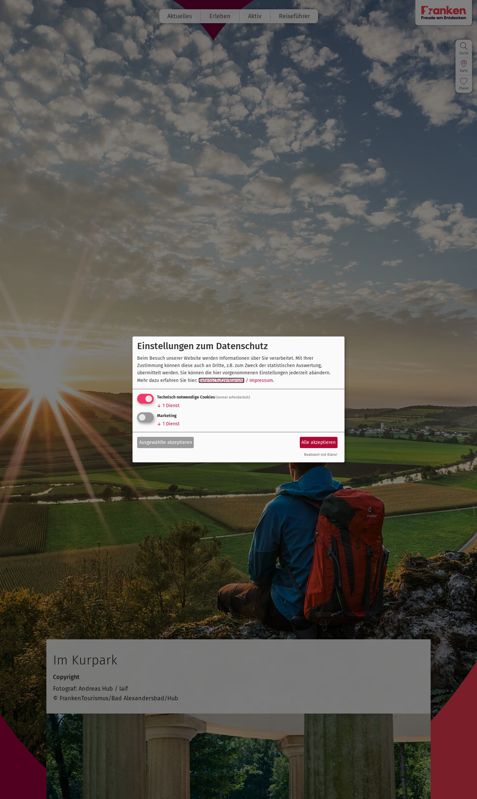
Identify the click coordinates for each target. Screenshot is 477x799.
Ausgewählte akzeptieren (165, 442)
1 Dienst (168, 405)
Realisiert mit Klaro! (320, 455)
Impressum (261, 380)
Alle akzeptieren (318, 442)
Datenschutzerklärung (221, 380)
